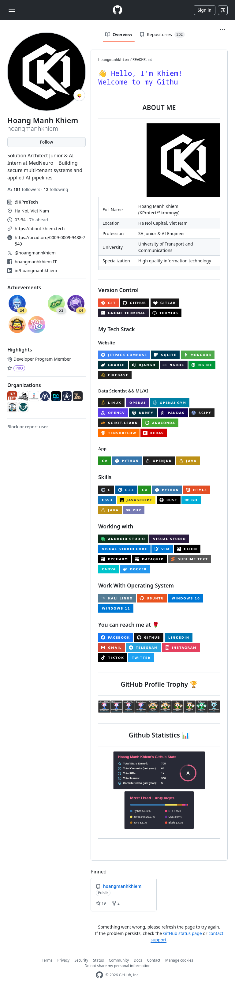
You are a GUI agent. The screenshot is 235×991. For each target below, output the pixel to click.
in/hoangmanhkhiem (36, 270)
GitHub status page (182, 933)
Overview (118, 34)
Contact (153, 960)
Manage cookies (179, 960)
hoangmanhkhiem (113, 60)
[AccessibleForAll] (67, 396)
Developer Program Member (39, 359)
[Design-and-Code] (56, 396)
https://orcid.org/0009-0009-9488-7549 (50, 241)
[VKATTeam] (12, 407)
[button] (223, 29)
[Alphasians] (45, 396)
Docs (138, 960)
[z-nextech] (78, 396)
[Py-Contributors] (34, 396)
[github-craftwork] (23, 396)
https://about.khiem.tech (40, 228)
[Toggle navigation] (12, 9)
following (55, 189)
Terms (47, 960)
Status (98, 960)
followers (24, 189)
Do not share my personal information (117, 965)
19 (101, 903)
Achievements (24, 287)
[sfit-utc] (23, 407)
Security (81, 960)
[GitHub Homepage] (99, 975)
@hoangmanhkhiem (35, 253)
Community (119, 960)
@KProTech (26, 202)
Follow (46, 142)
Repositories (162, 35)
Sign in (204, 10)
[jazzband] (12, 396)
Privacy (63, 960)
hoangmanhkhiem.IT (36, 262)
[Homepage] (117, 10)
